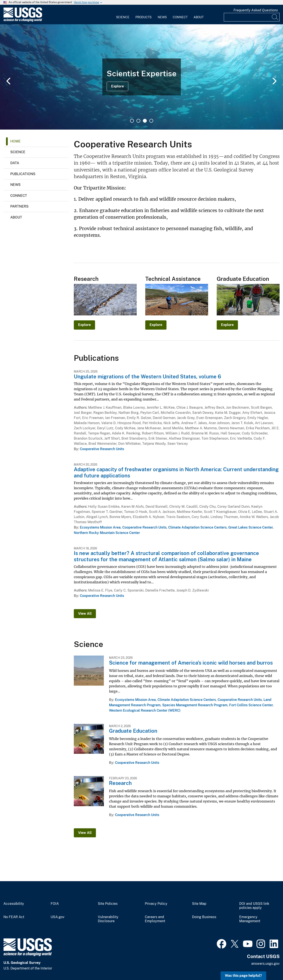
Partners (19, 206)
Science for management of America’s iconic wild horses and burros (191, 663)
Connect (180, 17)
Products (143, 17)
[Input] (252, 17)
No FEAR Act (13, 917)
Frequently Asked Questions (255, 10)
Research (120, 783)
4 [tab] (151, 121)
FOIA (55, 904)
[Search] (275, 17)
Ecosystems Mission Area (100, 527)
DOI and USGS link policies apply (254, 906)
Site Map (199, 904)
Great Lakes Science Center (250, 527)
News (162, 17)
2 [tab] (138, 121)
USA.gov (57, 917)
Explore (117, 86)
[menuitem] (122, 14)
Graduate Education (133, 731)
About (199, 17)
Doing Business (204, 917)
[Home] (22, 21)
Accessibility (13, 904)
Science (122, 17)
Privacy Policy (156, 904)
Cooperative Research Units (102, 449)
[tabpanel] (141, 77)
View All (85, 614)
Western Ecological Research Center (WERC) (144, 710)
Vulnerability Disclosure (108, 919)
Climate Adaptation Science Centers (197, 527)
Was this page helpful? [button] (243, 976)
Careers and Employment (155, 919)
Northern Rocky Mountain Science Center (107, 533)
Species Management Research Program (194, 705)
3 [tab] (145, 121)
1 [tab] (132, 121)
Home (15, 141)
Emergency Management (249, 919)
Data (14, 163)
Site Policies (108, 904)
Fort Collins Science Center (251, 705)
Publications (22, 174)
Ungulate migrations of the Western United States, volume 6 (147, 376)
